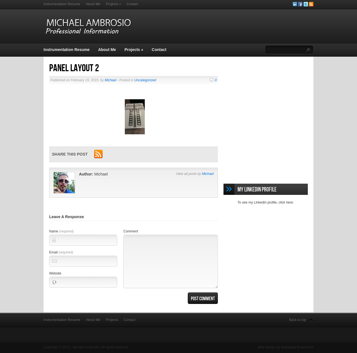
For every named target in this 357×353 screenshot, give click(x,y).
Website (55, 273)
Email (61, 252)
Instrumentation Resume (62, 4)
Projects (113, 4)
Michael (110, 80)
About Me (93, 4)
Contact (132, 4)
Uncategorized (145, 80)
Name (61, 231)
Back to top (297, 320)
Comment (130, 231)
